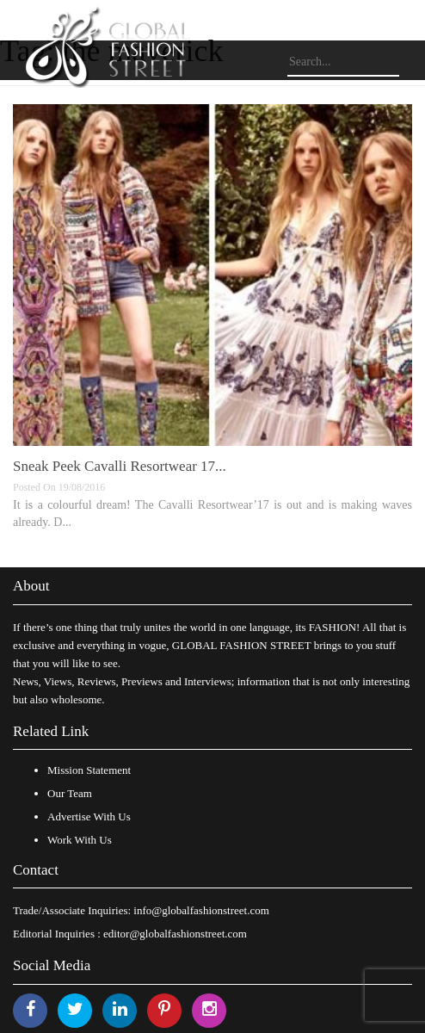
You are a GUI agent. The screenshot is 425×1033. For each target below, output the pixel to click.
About (31, 586)
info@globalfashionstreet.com (200, 910)
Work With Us (79, 839)
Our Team (69, 793)
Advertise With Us (89, 816)
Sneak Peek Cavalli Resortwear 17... (119, 466)
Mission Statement (89, 770)
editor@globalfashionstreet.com (175, 933)
